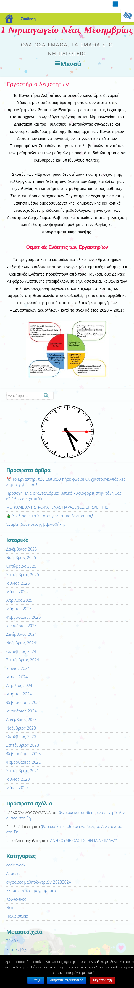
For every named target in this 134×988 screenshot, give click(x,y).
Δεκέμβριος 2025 (21, 549)
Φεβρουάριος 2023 (23, 753)
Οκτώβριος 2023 (21, 736)
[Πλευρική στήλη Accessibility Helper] (127, 15)
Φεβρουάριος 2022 (23, 762)
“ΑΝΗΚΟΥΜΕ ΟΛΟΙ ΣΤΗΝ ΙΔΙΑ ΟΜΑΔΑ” (83, 840)
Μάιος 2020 (17, 787)
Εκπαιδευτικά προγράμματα (31, 890)
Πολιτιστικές (17, 916)
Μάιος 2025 (17, 591)
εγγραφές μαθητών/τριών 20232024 (38, 882)
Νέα (9, 907)
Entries (16, 949)
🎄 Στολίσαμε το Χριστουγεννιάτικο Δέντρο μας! (49, 515)
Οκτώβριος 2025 (21, 566)
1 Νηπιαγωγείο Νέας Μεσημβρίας (67, 30)
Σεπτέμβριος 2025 (22, 574)
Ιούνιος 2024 (18, 668)
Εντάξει (35, 980)
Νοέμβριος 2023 (21, 728)
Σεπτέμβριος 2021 (22, 770)
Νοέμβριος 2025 (21, 557)
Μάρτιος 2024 (19, 694)
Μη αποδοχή (102, 980)
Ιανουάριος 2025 (21, 625)
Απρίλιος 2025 (19, 600)
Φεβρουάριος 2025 (23, 617)
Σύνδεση (28, 19)
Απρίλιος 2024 (19, 685)
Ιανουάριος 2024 (21, 711)
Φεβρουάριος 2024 (23, 702)
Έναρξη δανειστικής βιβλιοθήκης (36, 524)
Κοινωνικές (16, 899)
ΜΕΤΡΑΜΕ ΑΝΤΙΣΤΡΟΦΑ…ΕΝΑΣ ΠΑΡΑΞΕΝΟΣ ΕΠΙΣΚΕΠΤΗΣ (57, 507)
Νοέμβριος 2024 (21, 642)
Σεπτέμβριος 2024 (22, 659)
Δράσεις (13, 873)
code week (15, 865)
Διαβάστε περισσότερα (66, 980)
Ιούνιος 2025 (18, 583)
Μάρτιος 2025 (19, 608)
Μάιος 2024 (17, 676)
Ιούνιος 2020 (18, 779)
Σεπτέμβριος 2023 (22, 745)
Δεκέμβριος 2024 (21, 634)
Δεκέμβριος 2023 (21, 719)
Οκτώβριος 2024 (21, 651)
